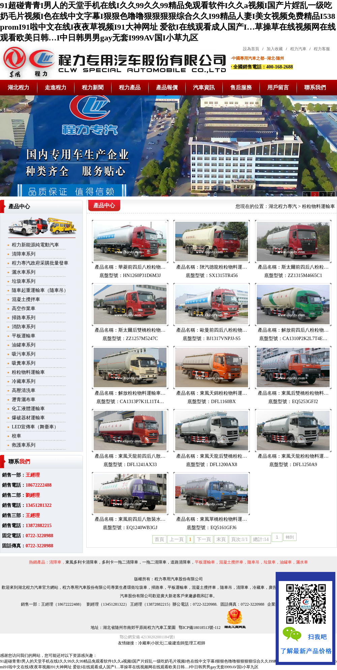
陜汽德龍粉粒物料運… (223, 267)
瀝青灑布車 (23, 399)
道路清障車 (181, 562)
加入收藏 (275, 49)
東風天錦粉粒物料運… (223, 393)
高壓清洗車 (23, 390)
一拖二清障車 (154, 562)
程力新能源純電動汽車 (35, 244)
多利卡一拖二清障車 (120, 562)
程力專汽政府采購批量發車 (40, 263)
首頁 (159, 539)
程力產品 (130, 87)
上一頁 (177, 539)
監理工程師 (195, 643)
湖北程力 (18, 87)
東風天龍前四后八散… (141, 456)
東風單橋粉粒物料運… (223, 519)
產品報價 (167, 87)
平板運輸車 (23, 335)
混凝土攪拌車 (26, 299)
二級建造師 (174, 643)
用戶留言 (278, 87)
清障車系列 (23, 253)
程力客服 (322, 49)
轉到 (290, 537)
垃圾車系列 (23, 281)
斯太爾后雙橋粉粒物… (141, 330)
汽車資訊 (204, 87)
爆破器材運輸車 (28, 417)
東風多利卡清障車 (81, 562)
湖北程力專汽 (283, 206)
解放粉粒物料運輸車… (141, 393)
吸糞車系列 (23, 363)
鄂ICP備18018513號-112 (199, 627)
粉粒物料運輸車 (28, 372)
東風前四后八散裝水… (141, 519)
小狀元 (157, 643)
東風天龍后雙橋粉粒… (223, 456)
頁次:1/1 (239, 539)
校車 (16, 435)
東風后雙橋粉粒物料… (305, 393)
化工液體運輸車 (28, 408)
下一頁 (204, 539)
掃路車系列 (23, 317)
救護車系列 (23, 445)
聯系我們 (315, 87)
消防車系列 (23, 326)
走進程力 (55, 87)
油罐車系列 (23, 344)
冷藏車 (144, 643)
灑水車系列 (23, 272)
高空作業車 (23, 308)
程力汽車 (298, 49)
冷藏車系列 (23, 381)
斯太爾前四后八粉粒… (305, 267)
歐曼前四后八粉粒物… (223, 330)
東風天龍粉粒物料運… (305, 456)
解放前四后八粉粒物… (305, 330)
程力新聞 (92, 87)
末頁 (221, 539)
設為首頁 (251, 49)
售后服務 (241, 87)
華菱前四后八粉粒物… (141, 267)
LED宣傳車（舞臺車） (35, 426)
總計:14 (261, 539)
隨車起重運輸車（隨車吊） (40, 290)
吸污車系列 (23, 354)
